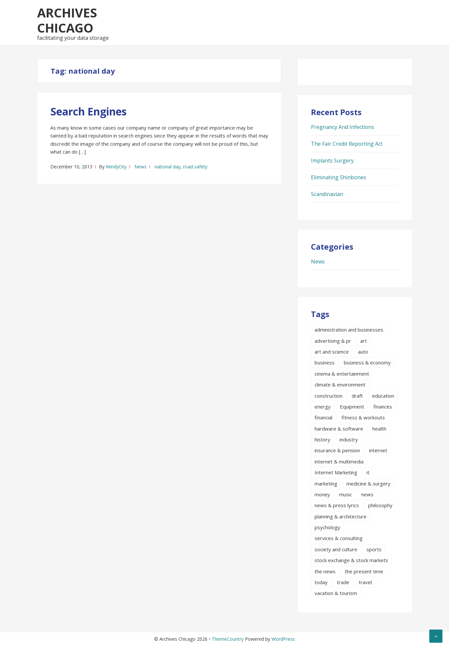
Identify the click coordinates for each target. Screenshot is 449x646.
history (322, 439)
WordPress (283, 639)
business (325, 362)
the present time (364, 571)
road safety (195, 166)
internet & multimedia (339, 461)
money (322, 494)
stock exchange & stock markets (351, 560)
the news (325, 571)
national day (167, 166)
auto (363, 351)
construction (329, 395)
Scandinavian (327, 194)
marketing (326, 483)
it (367, 472)
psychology (327, 527)
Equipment (352, 406)
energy (323, 406)
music (345, 494)
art (363, 340)
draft (357, 395)
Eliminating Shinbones (338, 177)
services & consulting (339, 538)
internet (378, 450)
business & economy (367, 362)
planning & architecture (340, 516)
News (140, 166)
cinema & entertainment (342, 373)
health (379, 428)
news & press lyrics (337, 505)
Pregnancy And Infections (342, 127)
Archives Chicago (67, 20)
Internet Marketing (336, 472)
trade (343, 582)
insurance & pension (337, 450)
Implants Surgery (332, 160)
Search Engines (88, 111)
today (321, 582)
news (367, 494)
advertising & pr (333, 340)
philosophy (380, 505)
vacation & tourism (336, 593)
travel (365, 582)
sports (374, 549)
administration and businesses (349, 329)
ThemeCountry (228, 639)
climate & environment (340, 384)
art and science (332, 351)
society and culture (336, 549)
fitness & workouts (363, 417)
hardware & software (339, 428)
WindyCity (116, 166)
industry (349, 439)
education (383, 395)
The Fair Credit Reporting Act (347, 143)
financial (323, 417)
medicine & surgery (368, 483)
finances (382, 406)
